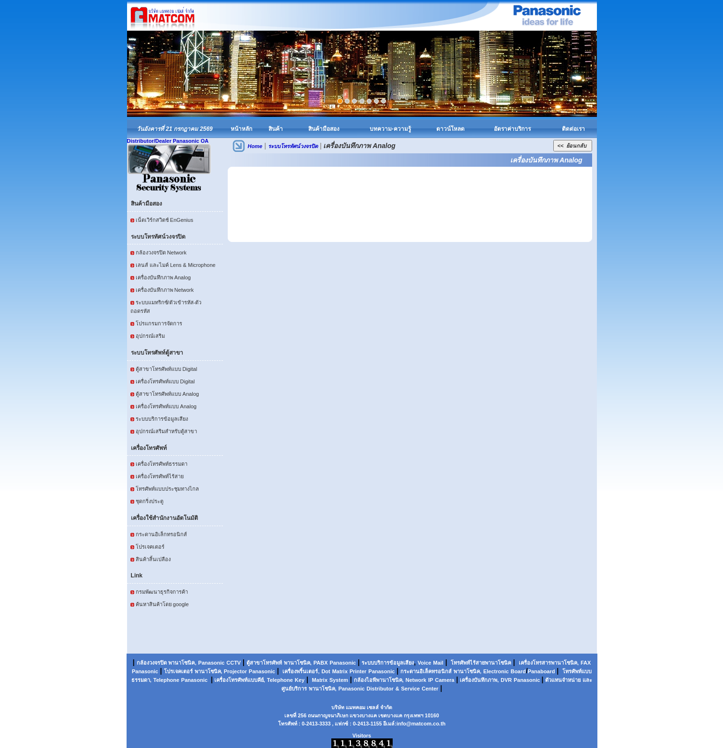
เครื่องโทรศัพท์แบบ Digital (165, 381)
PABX (321, 663)
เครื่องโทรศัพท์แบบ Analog (166, 406)
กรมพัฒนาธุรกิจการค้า (162, 592)
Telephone (166, 680)
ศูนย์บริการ (294, 688)
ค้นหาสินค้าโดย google (162, 604)
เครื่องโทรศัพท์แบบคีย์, (239, 680)
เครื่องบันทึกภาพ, (479, 680)
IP (430, 680)
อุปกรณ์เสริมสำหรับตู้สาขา (166, 431)
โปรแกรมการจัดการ (159, 323)
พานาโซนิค (297, 663)
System (338, 680)
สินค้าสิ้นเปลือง (153, 559)
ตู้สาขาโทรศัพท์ (264, 663)
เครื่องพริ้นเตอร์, (300, 671)
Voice (424, 663)
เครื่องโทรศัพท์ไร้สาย (160, 476)
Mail (438, 663)
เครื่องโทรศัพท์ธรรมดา (161, 464)
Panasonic (211, 663)
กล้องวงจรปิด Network (161, 252)
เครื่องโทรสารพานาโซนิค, (549, 663)
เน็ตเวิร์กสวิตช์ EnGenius (164, 220)
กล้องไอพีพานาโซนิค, (379, 680)
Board (518, 671)
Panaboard (541, 671)
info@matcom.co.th (420, 723)
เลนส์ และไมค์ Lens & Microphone (176, 265)
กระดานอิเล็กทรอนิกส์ (161, 534)
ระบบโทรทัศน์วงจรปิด (293, 146)
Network (416, 680)
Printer (358, 671)
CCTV (233, 663)
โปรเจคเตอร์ (150, 547)
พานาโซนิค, (182, 663)
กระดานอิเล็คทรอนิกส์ (426, 671)
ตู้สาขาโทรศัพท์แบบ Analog (167, 394)
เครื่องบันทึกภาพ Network (165, 290)
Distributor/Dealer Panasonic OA (168, 141)
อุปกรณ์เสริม (150, 336)
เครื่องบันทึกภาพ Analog (163, 277)
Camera (444, 680)
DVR (506, 680)
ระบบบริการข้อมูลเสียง (162, 419)
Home (255, 146)
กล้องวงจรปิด (152, 663)
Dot (325, 671)
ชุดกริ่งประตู (149, 501)
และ (587, 680)
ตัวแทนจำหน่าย (563, 680)
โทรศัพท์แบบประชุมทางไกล (167, 489)
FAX (586, 663)
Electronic (496, 671)
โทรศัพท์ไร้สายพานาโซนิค (481, 663)
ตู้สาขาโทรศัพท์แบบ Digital (167, 369)
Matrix (340, 671)
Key (299, 680)
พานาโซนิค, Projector (221, 671)
